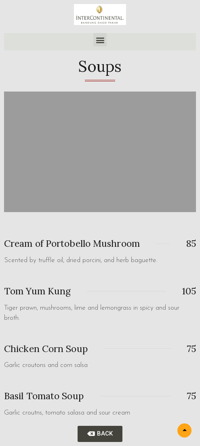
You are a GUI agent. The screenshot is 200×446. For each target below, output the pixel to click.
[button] (100, 39)
